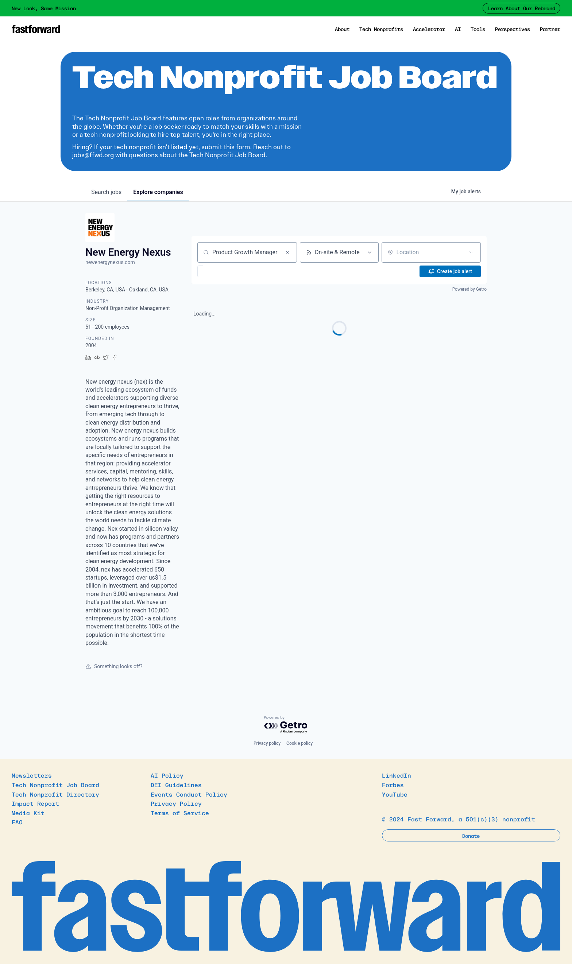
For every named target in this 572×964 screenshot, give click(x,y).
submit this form (225, 147)
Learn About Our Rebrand (521, 8)
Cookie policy (299, 743)
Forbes (393, 784)
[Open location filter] (471, 252)
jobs (106, 192)
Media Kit (28, 812)
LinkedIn (396, 775)
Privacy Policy (176, 803)
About (342, 28)
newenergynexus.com (110, 262)
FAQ (17, 821)
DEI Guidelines (176, 784)
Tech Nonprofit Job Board (55, 784)
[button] (221, 271)
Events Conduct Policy (189, 794)
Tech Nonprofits (381, 28)
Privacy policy (267, 743)
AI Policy (167, 775)
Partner (550, 28)
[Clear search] (287, 252)
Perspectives (512, 28)
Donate (471, 835)
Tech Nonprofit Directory (55, 794)
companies (158, 192)
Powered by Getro (469, 289)
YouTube (394, 794)
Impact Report (35, 803)
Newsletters (32, 775)
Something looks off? (113, 666)
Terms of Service (180, 812)
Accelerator (429, 28)
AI (458, 28)
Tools (478, 28)
